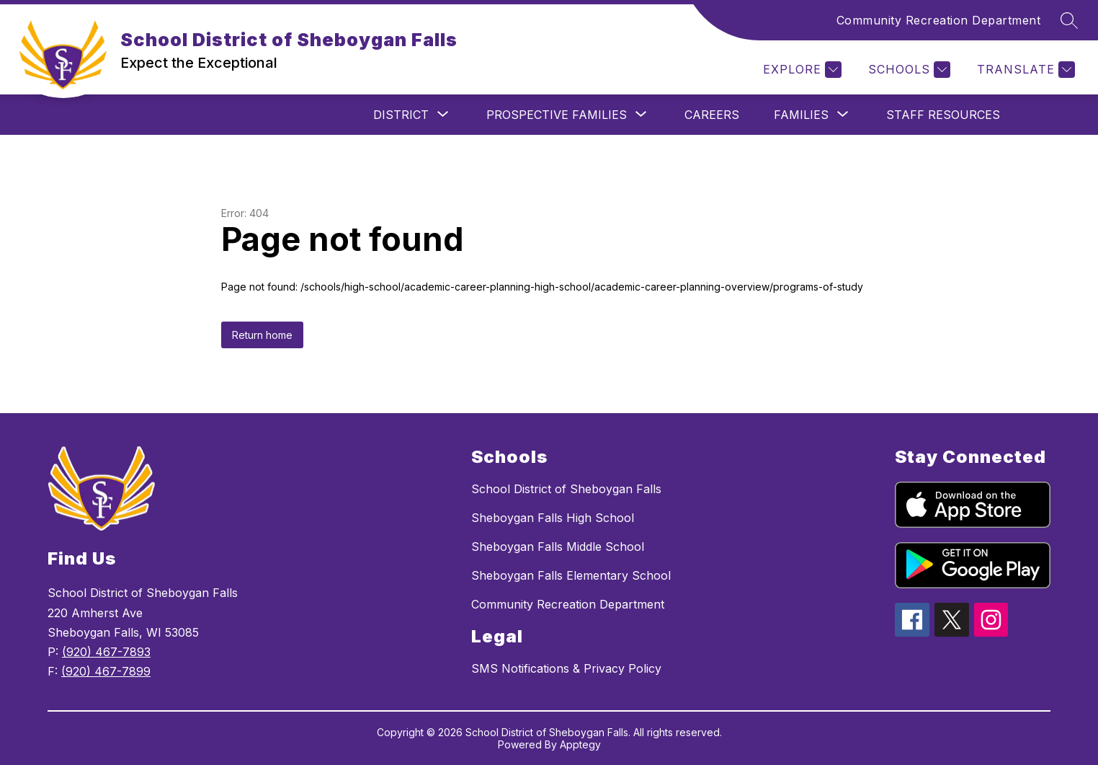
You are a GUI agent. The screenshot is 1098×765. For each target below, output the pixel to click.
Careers (711, 114)
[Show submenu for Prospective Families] (556, 114)
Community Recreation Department (938, 20)
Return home (262, 335)
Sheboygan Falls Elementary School (571, 575)
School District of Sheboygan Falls (566, 489)
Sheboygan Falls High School (552, 517)
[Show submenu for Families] (801, 114)
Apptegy (580, 744)
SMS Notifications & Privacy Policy (566, 668)
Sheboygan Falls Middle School (557, 546)
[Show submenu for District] (401, 114)
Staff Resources (943, 114)
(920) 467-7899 (106, 671)
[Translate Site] (1024, 70)
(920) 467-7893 (106, 652)
